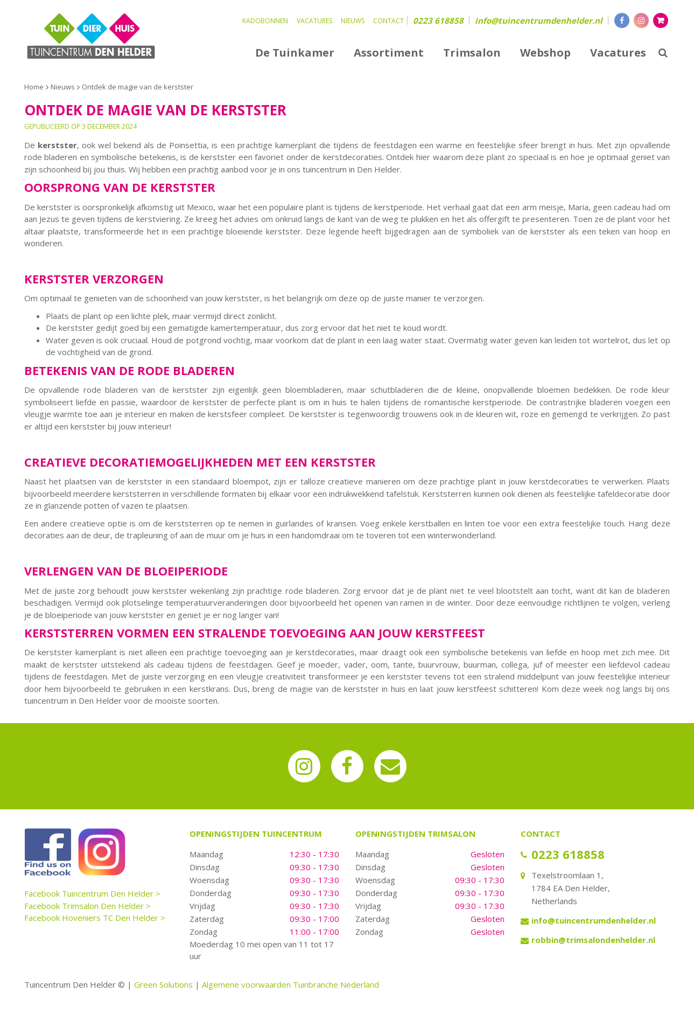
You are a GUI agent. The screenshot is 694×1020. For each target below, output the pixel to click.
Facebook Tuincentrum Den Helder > (92, 893)
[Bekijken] (660, 20)
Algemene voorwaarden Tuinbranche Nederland (290, 984)
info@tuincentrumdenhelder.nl (538, 20)
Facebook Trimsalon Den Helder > (87, 905)
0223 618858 (438, 20)
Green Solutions (163, 984)
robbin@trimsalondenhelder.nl (593, 939)
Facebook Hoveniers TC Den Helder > (94, 917)
